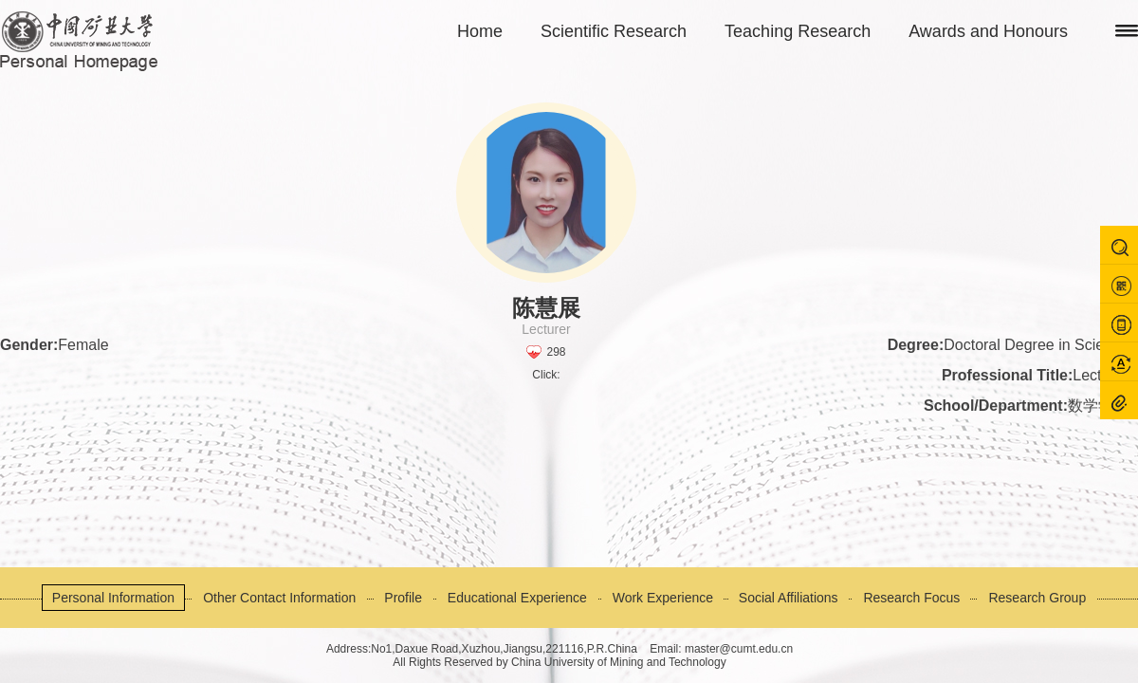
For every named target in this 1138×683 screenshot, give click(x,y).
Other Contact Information (279, 597)
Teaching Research (798, 31)
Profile (403, 597)
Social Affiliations (788, 597)
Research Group (1037, 597)
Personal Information (113, 597)
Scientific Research (614, 31)
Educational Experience (517, 597)
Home (480, 31)
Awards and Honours (988, 31)
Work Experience (663, 597)
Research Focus (911, 597)
